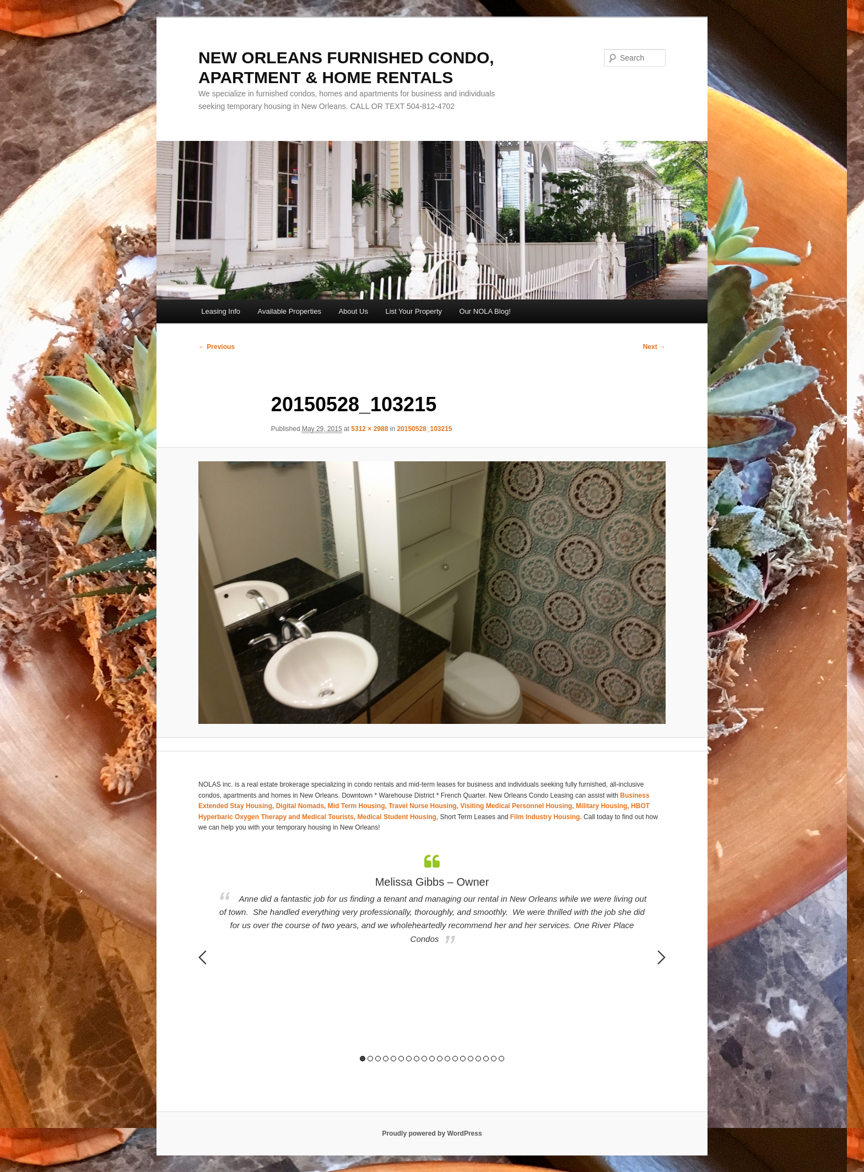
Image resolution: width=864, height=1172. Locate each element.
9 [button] (424, 1058)
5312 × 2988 (369, 429)
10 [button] (432, 1058)
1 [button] (362, 1058)
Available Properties (289, 311)
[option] (432, 900)
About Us (353, 311)
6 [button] (401, 1058)
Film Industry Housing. (546, 817)
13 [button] (455, 1058)
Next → (654, 347)
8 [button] (416, 1058)
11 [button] (439, 1058)
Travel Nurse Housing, (424, 806)
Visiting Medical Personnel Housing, (518, 806)
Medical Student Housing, (399, 817)
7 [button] (409, 1058)
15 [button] (470, 1058)
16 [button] (478, 1058)
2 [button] (370, 1058)
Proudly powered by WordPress (432, 1133)
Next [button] (661, 957)
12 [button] (447, 1058)
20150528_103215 (424, 429)
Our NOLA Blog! (485, 311)
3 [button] (378, 1058)
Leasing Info (220, 311)
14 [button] (463, 1058)
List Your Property (413, 311)
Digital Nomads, (302, 806)
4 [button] (385, 1058)
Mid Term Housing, (358, 806)
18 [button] (493, 1058)
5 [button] (393, 1058)
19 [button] (501, 1058)
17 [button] (486, 1058)
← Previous (216, 347)
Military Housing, (603, 806)
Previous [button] (202, 957)
